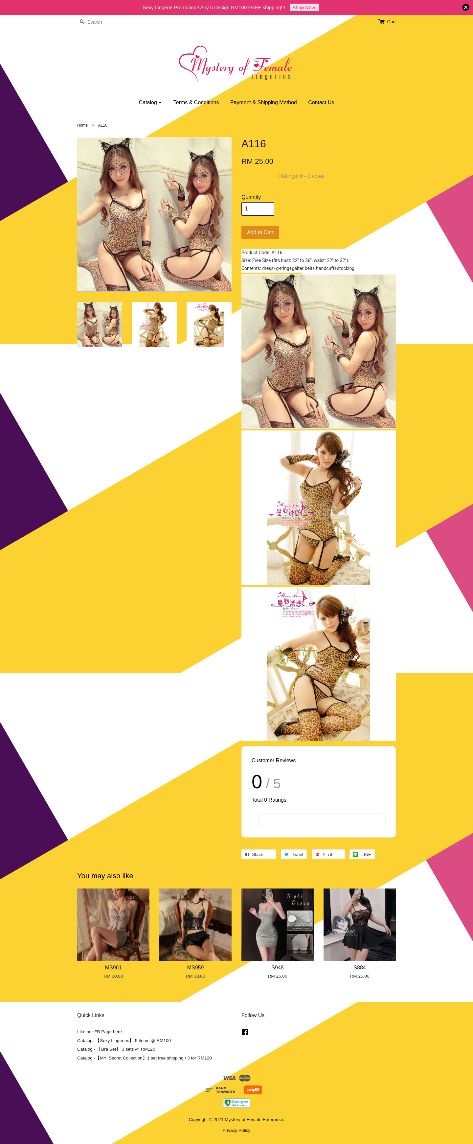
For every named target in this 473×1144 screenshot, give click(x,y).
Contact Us (321, 102)
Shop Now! (304, 7)
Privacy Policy (237, 1130)
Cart (391, 21)
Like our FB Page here (99, 1031)
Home (82, 125)
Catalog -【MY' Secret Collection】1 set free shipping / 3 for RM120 (144, 1058)
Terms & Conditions (196, 102)
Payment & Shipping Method (263, 102)
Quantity (251, 197)
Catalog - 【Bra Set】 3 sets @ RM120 (116, 1049)
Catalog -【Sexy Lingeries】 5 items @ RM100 (124, 1040)
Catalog (150, 102)
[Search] (97, 22)
